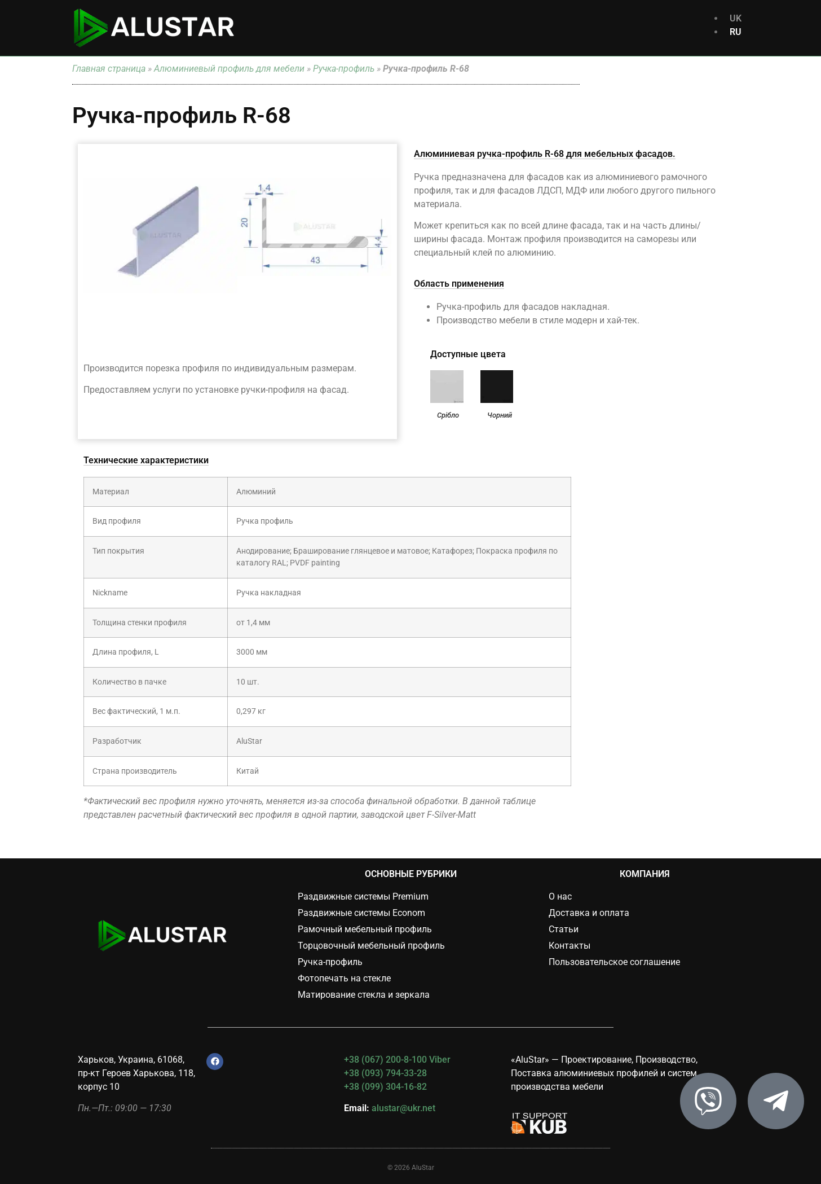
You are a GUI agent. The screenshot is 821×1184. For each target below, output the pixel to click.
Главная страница (108, 68)
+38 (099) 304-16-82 (385, 1086)
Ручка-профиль (343, 68)
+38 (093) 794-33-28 (385, 1073)
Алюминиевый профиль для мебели (229, 68)
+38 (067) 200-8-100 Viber (397, 1059)
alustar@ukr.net (403, 1108)
